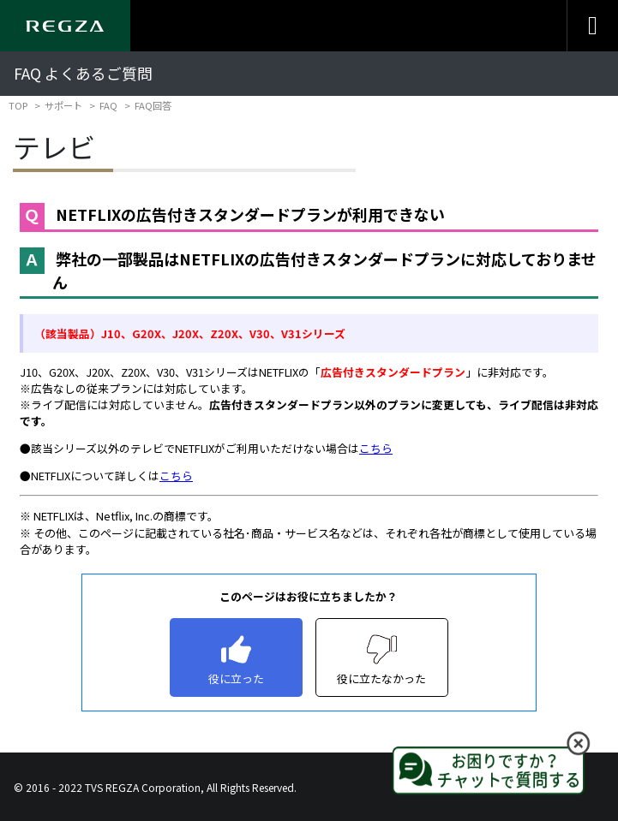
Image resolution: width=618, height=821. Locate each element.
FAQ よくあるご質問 (83, 73)
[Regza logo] (65, 25)
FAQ (108, 105)
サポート (63, 105)
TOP (18, 105)
